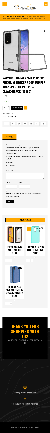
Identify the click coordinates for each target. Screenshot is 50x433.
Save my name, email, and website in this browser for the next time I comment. (23, 195)
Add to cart (18, 108)
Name (8, 182)
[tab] (9, 137)
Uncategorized (12, 116)
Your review (10, 170)
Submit (10, 201)
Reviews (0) (9, 137)
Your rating (9, 163)
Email (21, 182)
